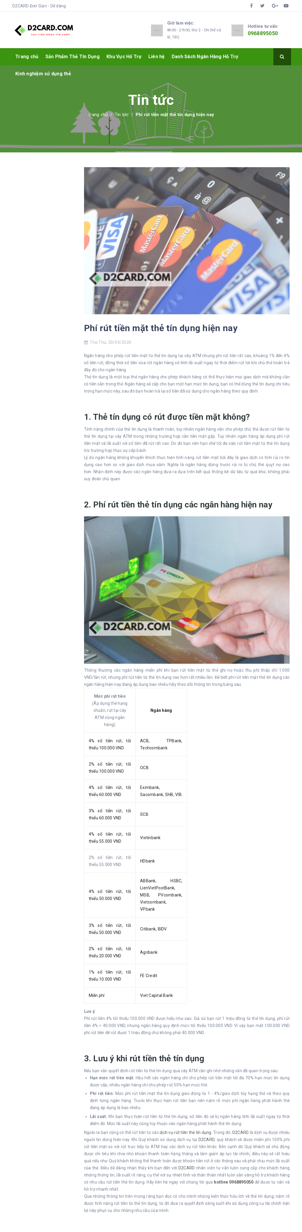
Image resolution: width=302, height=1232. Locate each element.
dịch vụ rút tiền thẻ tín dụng (185, 1132)
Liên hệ (156, 56)
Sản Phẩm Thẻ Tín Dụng (72, 56)
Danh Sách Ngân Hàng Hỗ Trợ (205, 56)
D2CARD (240, 1132)
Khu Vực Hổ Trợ (124, 56)
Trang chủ (26, 56)
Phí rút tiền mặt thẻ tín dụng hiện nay (160, 328)
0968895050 (263, 33)
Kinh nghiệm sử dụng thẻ (43, 74)
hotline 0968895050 (233, 1182)
